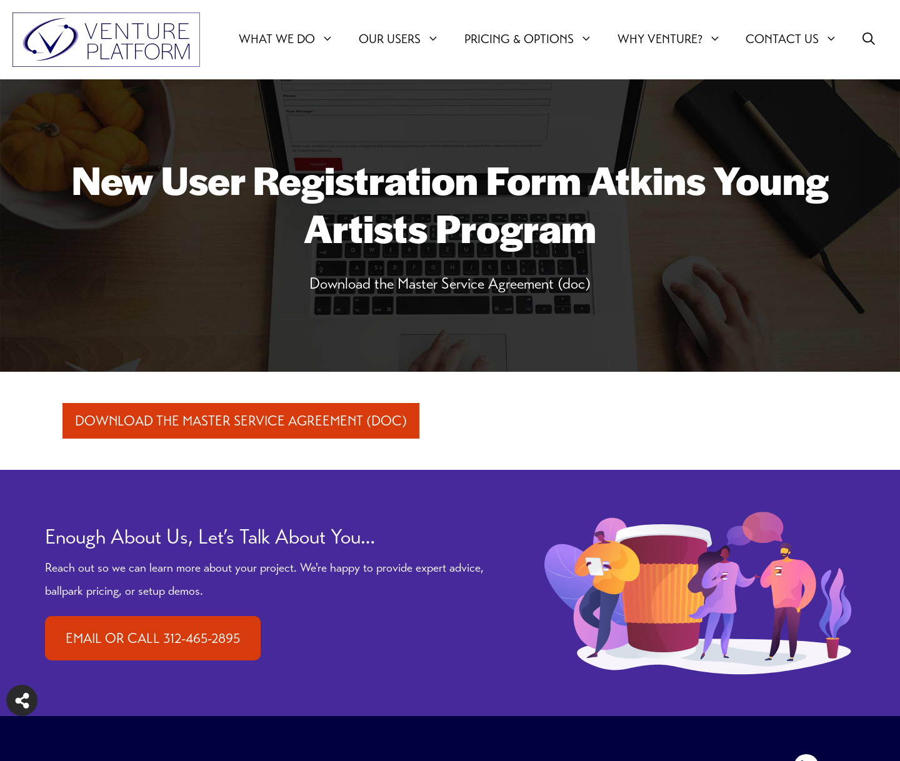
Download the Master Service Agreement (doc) (241, 420)
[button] (869, 39)
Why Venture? (676, 39)
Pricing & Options (534, 39)
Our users (405, 39)
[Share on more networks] (22, 700)
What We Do (292, 39)
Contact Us (798, 39)
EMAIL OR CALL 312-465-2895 (153, 638)
